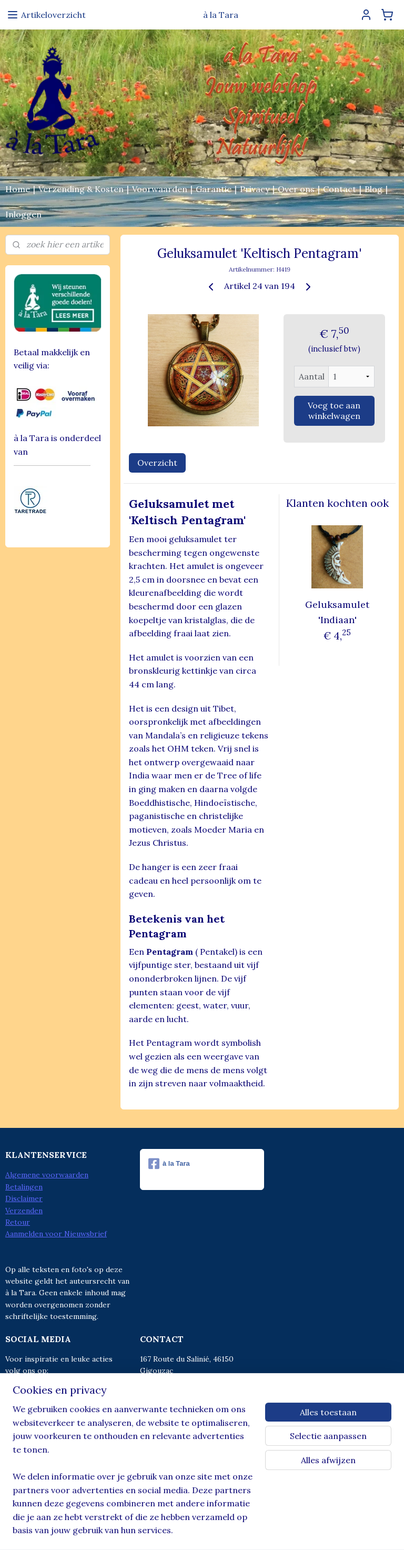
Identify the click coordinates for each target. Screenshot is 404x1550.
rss (179, 1530)
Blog (373, 189)
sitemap (159, 1530)
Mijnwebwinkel (303, 1530)
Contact (339, 189)
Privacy (254, 189)
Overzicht (157, 462)
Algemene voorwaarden (46, 1174)
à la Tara (169, 1163)
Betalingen (24, 1187)
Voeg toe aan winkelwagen (334, 410)
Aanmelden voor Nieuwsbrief (56, 1233)
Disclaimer (24, 1198)
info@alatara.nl (188, 1418)
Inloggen (23, 214)
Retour (17, 1222)
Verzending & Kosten (81, 189)
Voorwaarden (159, 189)
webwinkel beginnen (215, 1530)
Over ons (296, 189)
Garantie (213, 189)
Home (17, 189)
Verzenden (24, 1210)
